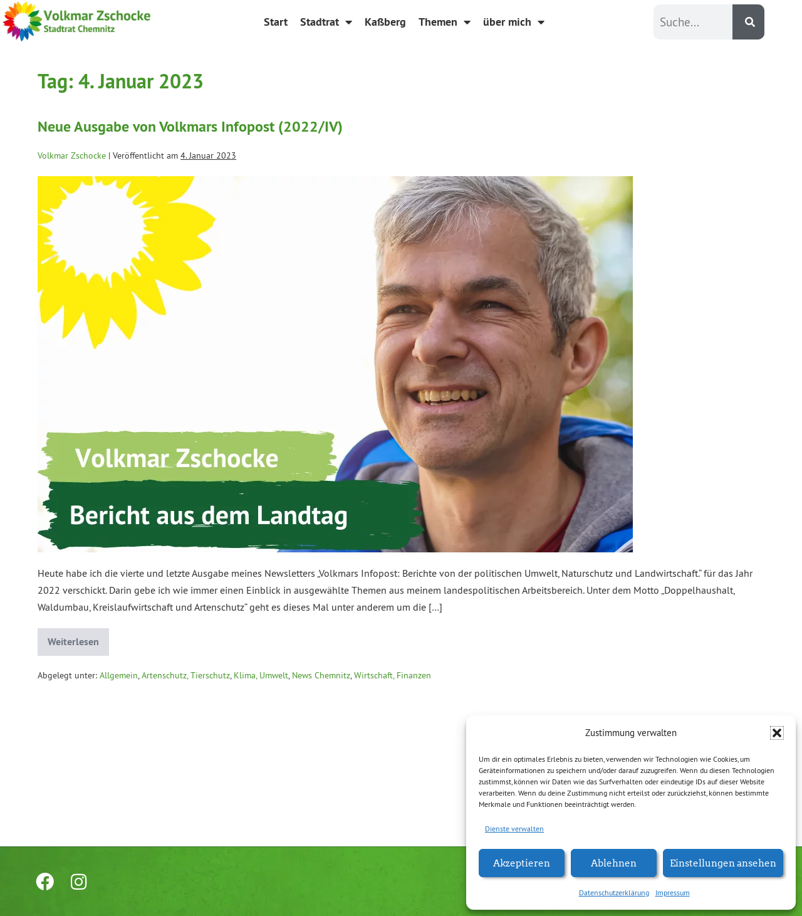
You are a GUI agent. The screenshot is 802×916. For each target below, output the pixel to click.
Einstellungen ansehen (723, 862)
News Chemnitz (321, 675)
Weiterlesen (78, 638)
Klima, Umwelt (261, 675)
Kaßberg (385, 21)
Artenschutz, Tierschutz (186, 675)
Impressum (672, 892)
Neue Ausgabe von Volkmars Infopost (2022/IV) (190, 126)
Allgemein (119, 675)
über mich (513, 22)
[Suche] (748, 21)
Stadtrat (326, 22)
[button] (777, 733)
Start (276, 21)
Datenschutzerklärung (614, 892)
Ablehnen (614, 862)
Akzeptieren (521, 862)
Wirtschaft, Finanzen (392, 675)
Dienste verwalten (514, 828)
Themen (445, 22)
